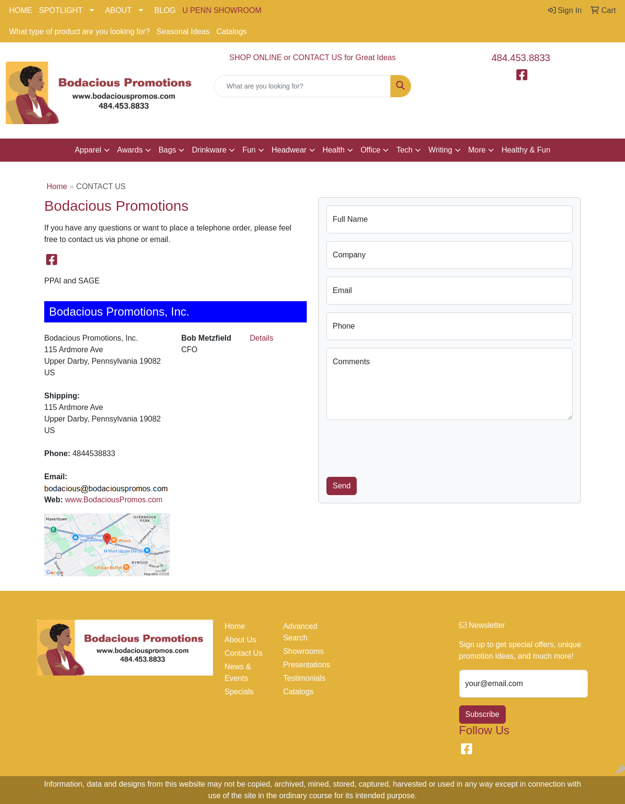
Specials (239, 692)
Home (57, 186)
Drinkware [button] (209, 150)
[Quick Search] (302, 86)
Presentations (306, 665)
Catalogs (231, 31)
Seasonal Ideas (183, 31)
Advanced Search (300, 632)
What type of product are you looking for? (79, 31)
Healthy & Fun (525, 150)
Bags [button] (167, 150)
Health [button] (334, 150)
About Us (240, 640)
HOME (20, 10)
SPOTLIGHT (61, 10)
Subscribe (482, 714)
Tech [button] (404, 150)
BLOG (164, 10)
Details (262, 338)
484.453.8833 (520, 57)
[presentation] (399, 446)
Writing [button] (440, 150)
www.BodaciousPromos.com (113, 500)
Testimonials (304, 678)
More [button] (477, 150)
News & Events (238, 672)
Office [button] (371, 150)
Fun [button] (249, 150)
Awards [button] (130, 150)
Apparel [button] (88, 150)
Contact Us (243, 653)
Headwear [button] (289, 150)
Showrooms (303, 651)
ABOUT (118, 10)
